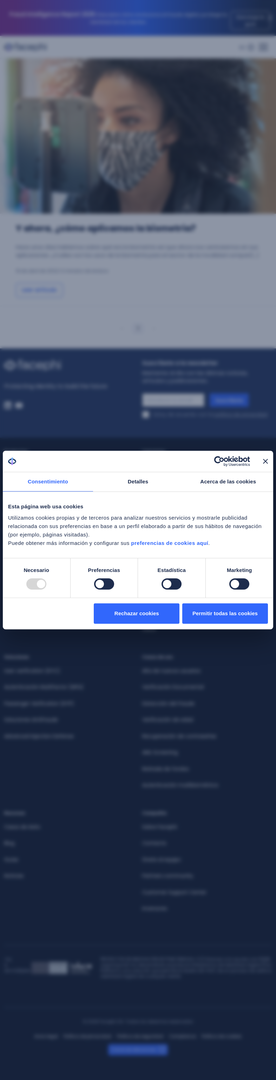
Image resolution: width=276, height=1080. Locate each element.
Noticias (14, 875)
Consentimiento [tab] (48, 481)
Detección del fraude (168, 703)
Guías (11, 859)
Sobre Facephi (159, 826)
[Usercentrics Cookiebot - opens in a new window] (219, 461)
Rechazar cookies (136, 613)
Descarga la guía (250, 20)
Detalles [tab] (138, 481)
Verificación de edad (167, 719)
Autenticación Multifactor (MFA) (44, 686)
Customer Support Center (174, 892)
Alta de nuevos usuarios (171, 670)
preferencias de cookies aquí (169, 543)
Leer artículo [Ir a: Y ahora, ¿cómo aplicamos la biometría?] (39, 290)
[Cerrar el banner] (265, 461)
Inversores (154, 908)
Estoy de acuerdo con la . (210, 414)
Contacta (154, 843)
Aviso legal (46, 1036)
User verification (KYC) (32, 670)
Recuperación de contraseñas (179, 736)
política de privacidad (240, 414)
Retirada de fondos (165, 768)
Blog (9, 843)
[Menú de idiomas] (246, 47)
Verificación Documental (173, 686)
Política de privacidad (87, 1036)
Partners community (167, 875)
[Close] (270, 18)
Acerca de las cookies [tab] (228, 481)
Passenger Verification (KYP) (39, 703)
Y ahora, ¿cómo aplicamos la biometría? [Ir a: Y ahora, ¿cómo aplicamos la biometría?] (106, 228)
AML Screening (160, 752)
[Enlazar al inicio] (69, 365)
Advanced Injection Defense (39, 736)
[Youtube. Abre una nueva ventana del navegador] (18, 405)
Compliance (182, 1036)
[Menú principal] (263, 45)
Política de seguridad (140, 1036)
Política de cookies (222, 1036)
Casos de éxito (22, 826)
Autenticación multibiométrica (180, 785)
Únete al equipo (161, 859)
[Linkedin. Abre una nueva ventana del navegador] (7, 405)
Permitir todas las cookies (225, 613)
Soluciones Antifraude (31, 719)
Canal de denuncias (133, 1050)
